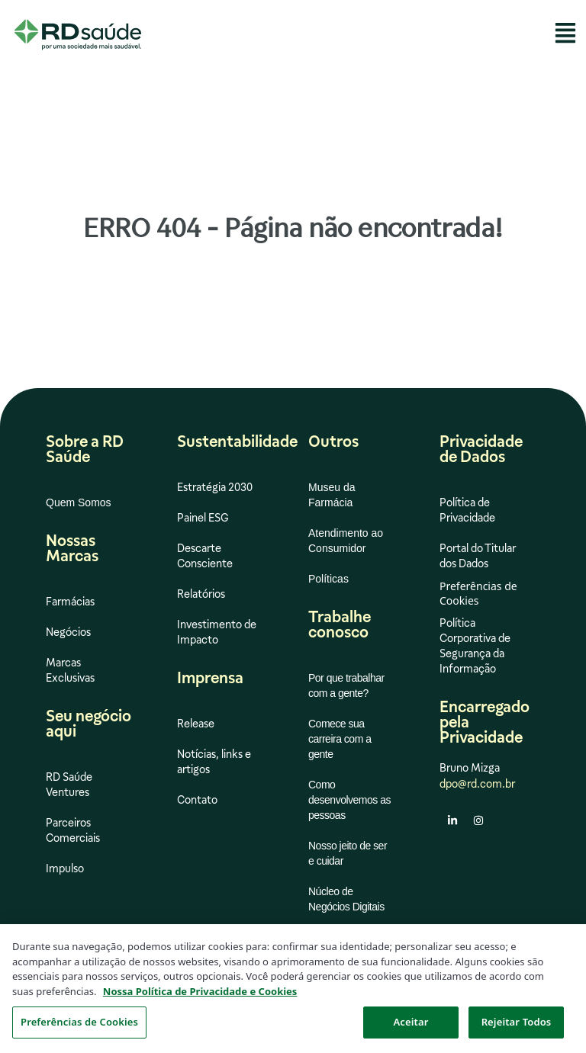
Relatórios (201, 594)
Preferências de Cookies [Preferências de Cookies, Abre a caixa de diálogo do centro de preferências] (79, 1025)
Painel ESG (203, 518)
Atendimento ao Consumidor (345, 540)
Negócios (68, 632)
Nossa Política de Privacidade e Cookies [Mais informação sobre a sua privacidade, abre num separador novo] (200, 994)
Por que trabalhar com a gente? (346, 685)
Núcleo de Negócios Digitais (346, 899)
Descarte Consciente (205, 556)
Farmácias (70, 602)
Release (195, 724)
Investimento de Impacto (216, 632)
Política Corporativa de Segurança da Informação (475, 646)
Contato (197, 800)
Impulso (65, 868)
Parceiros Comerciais (73, 830)
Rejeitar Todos (516, 1025)
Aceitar (411, 1025)
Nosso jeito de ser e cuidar (347, 853)
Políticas (328, 579)
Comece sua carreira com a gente (339, 739)
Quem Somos (78, 502)
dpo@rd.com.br (477, 784)
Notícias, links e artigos (214, 761)
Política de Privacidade (467, 510)
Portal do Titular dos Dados (477, 556)
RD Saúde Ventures (69, 784)
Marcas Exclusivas (70, 670)
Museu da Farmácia (331, 495)
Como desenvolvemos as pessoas (349, 800)
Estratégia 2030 (215, 487)
